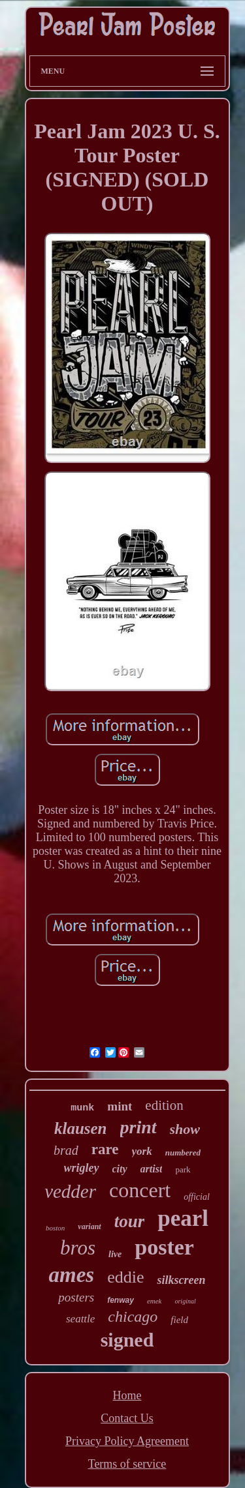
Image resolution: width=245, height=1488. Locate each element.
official (197, 1197)
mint (119, 1106)
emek (154, 1301)
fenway (120, 1300)
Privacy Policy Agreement (127, 1441)
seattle (80, 1319)
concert (140, 1190)
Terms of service (127, 1463)
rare (105, 1149)
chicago (132, 1316)
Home (127, 1395)
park (182, 1169)
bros (77, 1247)
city (119, 1168)
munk (82, 1108)
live (115, 1254)
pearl (182, 1218)
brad (66, 1150)
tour (129, 1221)
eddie (125, 1277)
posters (76, 1297)
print (138, 1127)
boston (55, 1228)
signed (127, 1339)
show (185, 1129)
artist (151, 1168)
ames (72, 1275)
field (179, 1320)
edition (164, 1105)
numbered (183, 1152)
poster (164, 1247)
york (142, 1151)
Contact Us (127, 1418)
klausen (80, 1128)
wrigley (81, 1167)
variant (89, 1226)
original (184, 1301)
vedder (70, 1191)
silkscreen (181, 1280)
